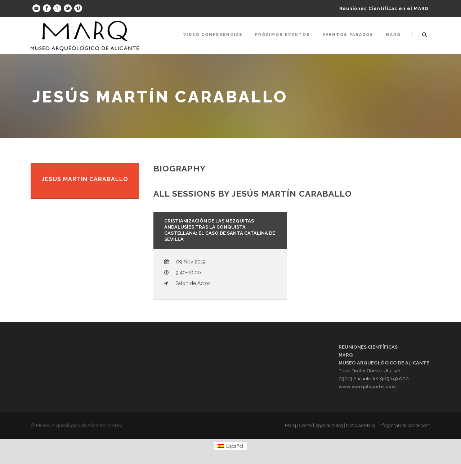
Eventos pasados (347, 34)
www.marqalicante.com (367, 386)
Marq (393, 34)
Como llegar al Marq (321, 425)
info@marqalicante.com (404, 425)
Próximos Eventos (282, 34)
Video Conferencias (213, 34)
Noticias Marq (360, 425)
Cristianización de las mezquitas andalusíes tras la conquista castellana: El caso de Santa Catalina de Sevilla (219, 230)
